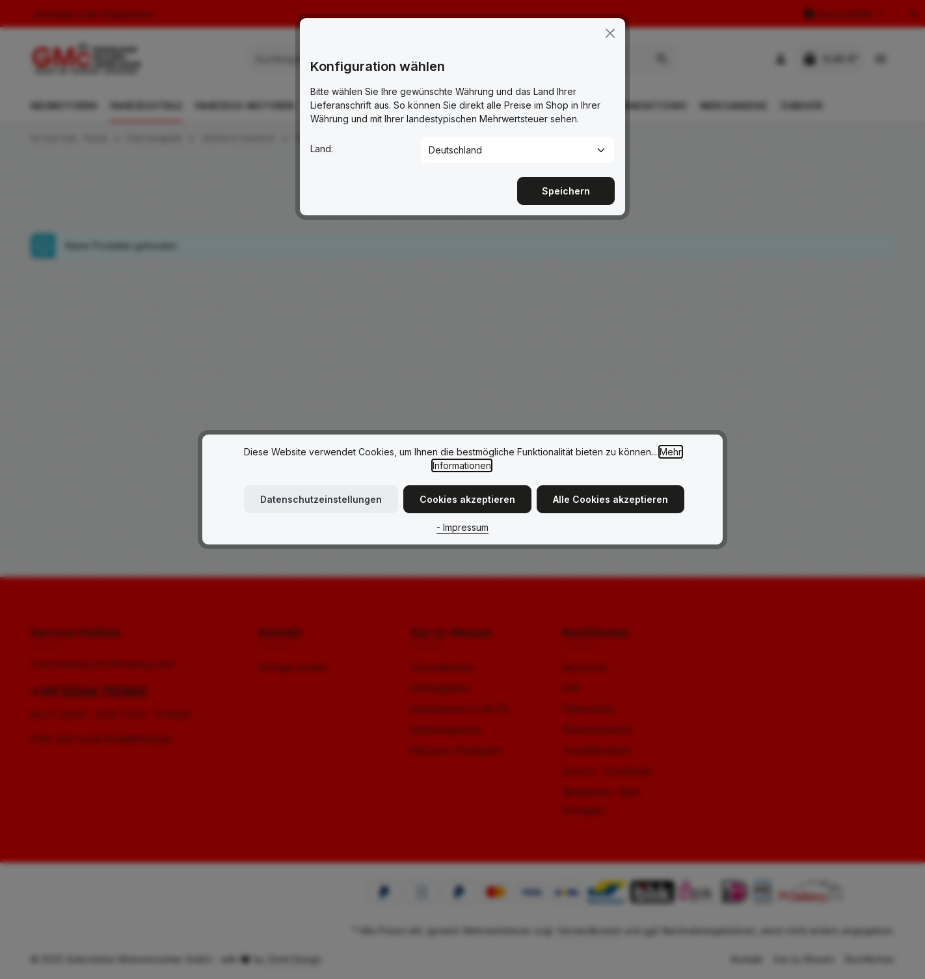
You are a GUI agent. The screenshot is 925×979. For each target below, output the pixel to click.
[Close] (610, 23)
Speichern (566, 180)
